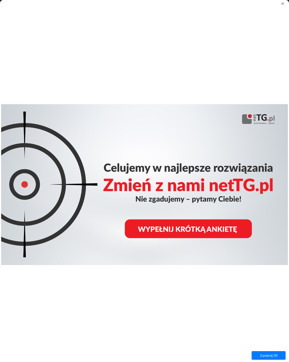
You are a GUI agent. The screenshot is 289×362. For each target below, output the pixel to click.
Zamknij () (268, 355)
